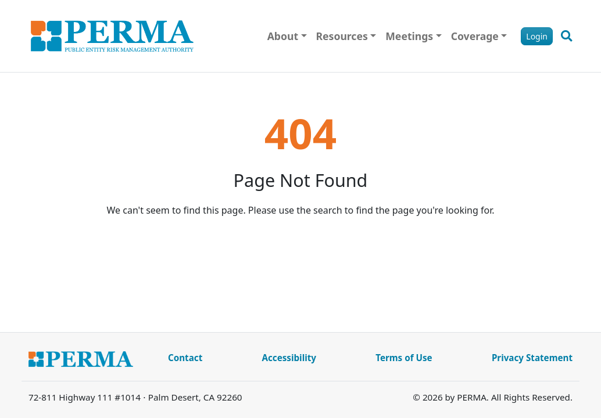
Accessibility (289, 357)
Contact (185, 357)
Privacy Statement (532, 357)
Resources (342, 36)
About (282, 36)
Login (537, 36)
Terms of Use (403, 357)
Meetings (409, 36)
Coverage (475, 36)
